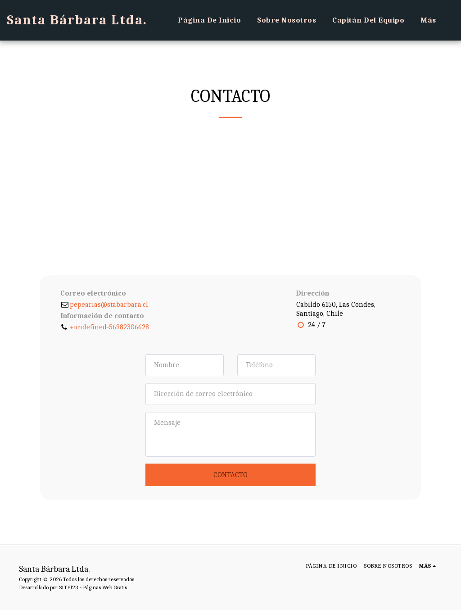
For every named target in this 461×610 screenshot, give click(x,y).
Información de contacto (102, 316)
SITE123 (68, 587)
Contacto (230, 475)
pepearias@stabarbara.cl (104, 304)
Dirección (312, 293)
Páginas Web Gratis (105, 587)
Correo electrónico (93, 293)
